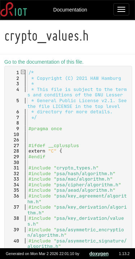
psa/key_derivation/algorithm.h (78, 210)
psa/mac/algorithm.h (84, 179)
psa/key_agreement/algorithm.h (78, 199)
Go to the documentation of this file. (45, 62)
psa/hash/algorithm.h (86, 174)
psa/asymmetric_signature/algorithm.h (78, 244)
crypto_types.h (77, 168)
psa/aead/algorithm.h (86, 190)
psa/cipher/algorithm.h (89, 185)
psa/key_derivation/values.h (76, 221)
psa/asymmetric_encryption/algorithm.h (76, 232)
